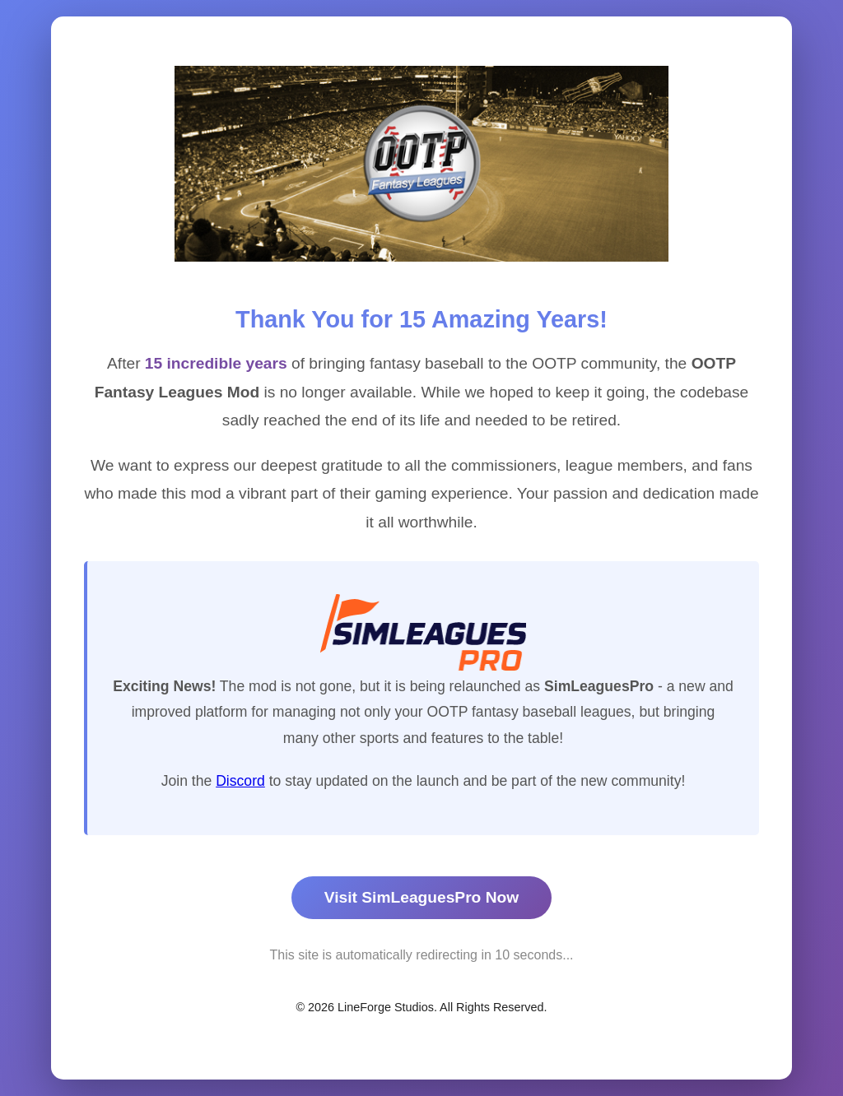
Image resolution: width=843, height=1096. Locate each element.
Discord (240, 781)
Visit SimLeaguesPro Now (421, 897)
